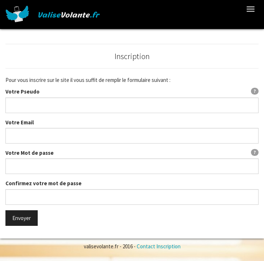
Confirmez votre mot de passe (43, 183)
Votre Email (19, 122)
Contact (146, 246)
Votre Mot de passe (29, 152)
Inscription (168, 246)
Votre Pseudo (22, 91)
